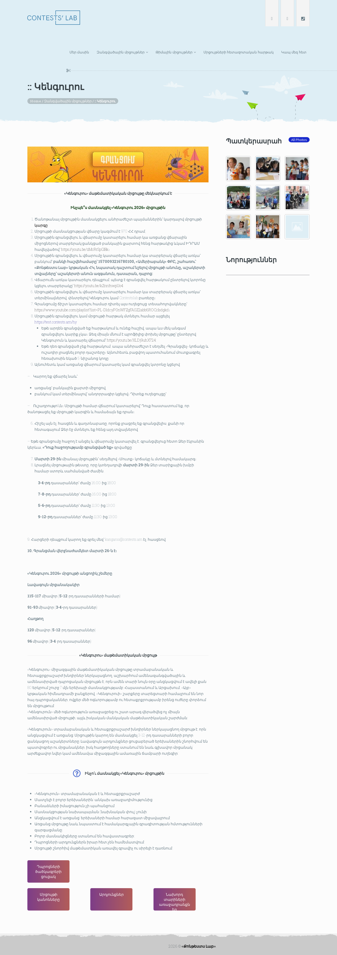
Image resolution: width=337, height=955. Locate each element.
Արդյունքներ (111, 894)
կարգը (35, 209)
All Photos (299, 139)
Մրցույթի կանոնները (48, 897)
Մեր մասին (79, 52)
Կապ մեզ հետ (293, 52)
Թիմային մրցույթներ (174, 52)
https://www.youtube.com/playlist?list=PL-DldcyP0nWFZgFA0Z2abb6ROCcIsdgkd (100, 300)
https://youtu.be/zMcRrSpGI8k (82, 235)
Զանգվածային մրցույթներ (121, 52)
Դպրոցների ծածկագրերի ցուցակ (48, 871)
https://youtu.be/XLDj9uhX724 (132, 333)
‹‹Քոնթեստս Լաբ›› (199, 946)
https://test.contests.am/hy (50, 314)
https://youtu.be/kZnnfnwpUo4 (97, 274)
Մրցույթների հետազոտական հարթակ (239, 52)
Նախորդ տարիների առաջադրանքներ (174, 901)
